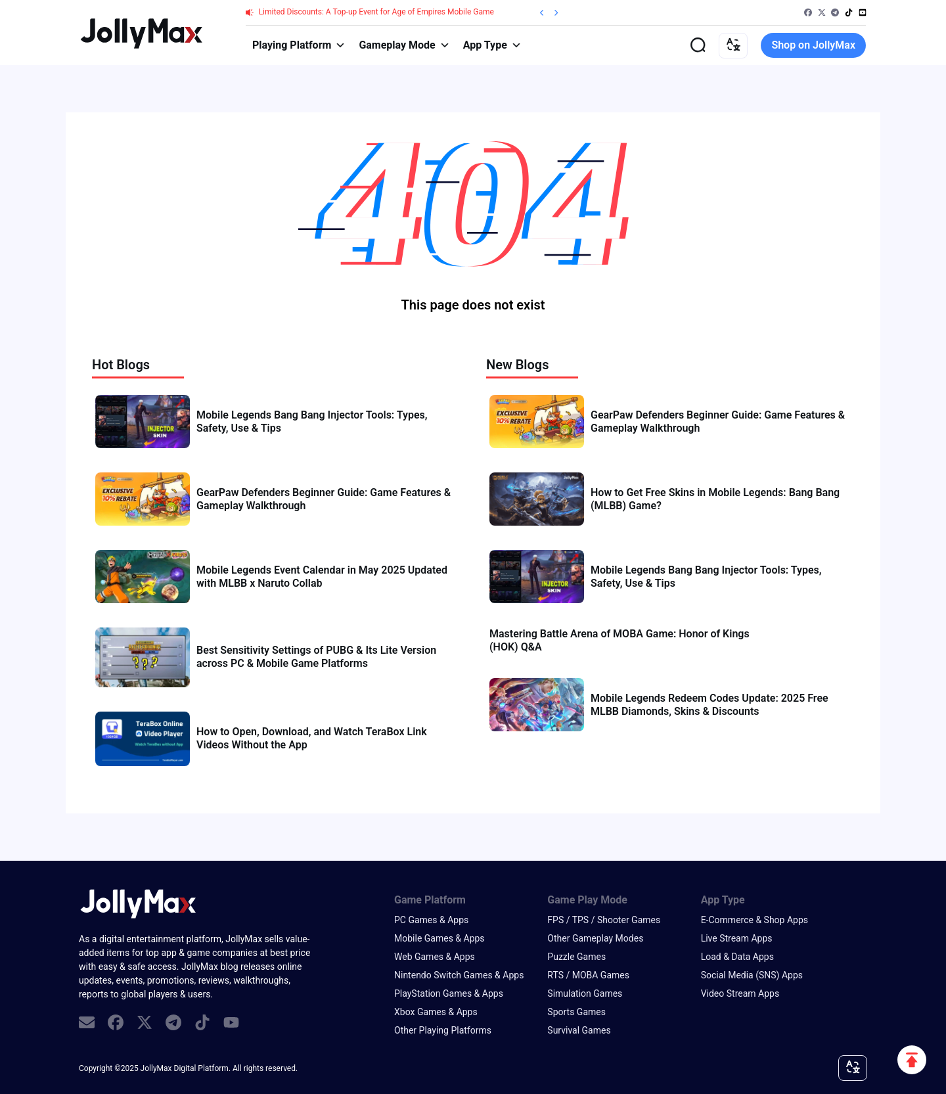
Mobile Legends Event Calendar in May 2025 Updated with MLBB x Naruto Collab (321, 576)
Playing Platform (299, 45)
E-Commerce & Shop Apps (754, 920)
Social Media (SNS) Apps (752, 975)
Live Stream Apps (737, 938)
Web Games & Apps (434, 956)
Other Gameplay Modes (595, 938)
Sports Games (576, 1012)
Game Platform (430, 900)
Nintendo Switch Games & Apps (459, 975)
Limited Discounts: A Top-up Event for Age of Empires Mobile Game (376, 11)
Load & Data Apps (737, 956)
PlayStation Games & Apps (448, 993)
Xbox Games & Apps (436, 1012)
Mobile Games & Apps (439, 938)
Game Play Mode (587, 900)
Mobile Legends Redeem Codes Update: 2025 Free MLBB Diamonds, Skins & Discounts (709, 705)
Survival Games (578, 1030)
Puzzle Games (576, 956)
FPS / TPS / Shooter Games (603, 920)
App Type (492, 45)
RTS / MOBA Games (588, 975)
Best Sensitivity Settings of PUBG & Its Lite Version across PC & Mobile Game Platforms (316, 657)
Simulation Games (584, 993)
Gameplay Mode (404, 45)
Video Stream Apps (740, 993)
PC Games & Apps (431, 920)
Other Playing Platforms (442, 1030)
